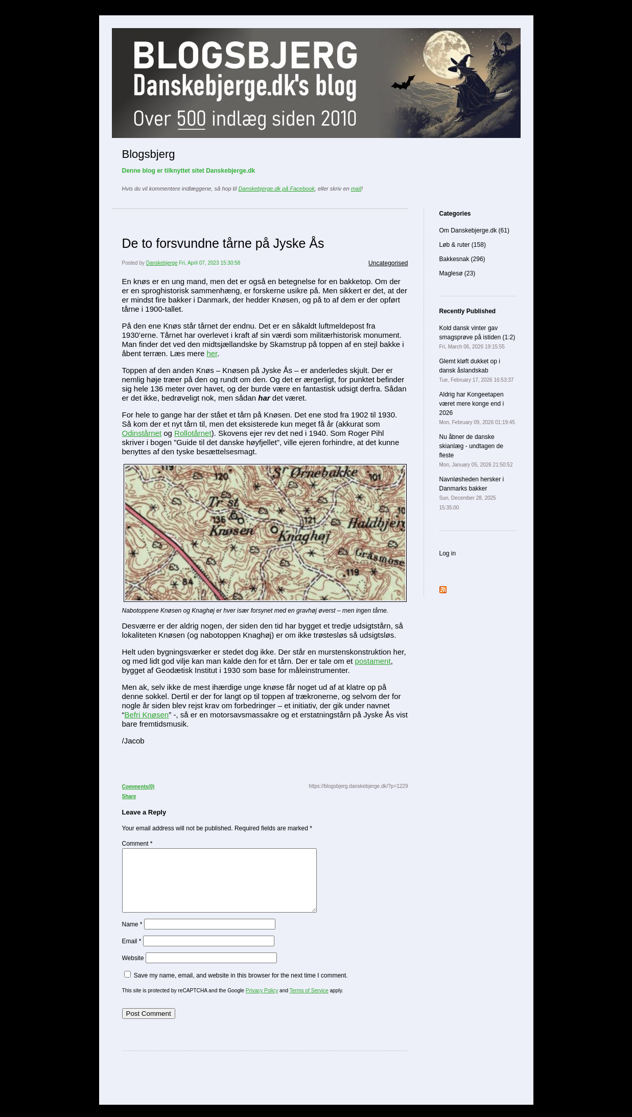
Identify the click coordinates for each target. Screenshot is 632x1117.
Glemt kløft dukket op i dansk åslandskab (476, 370)
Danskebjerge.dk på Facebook (277, 188)
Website (133, 970)
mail (356, 188)
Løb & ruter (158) (462, 244)
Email (132, 953)
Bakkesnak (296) (462, 259)
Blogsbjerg (148, 154)
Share (129, 796)
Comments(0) (138, 786)
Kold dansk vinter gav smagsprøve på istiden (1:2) (477, 337)
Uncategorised (388, 263)
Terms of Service (309, 1003)
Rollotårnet (193, 433)
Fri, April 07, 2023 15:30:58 (209, 263)
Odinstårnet (142, 433)
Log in (447, 553)
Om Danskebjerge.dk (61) (474, 230)
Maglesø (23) (457, 273)
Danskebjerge (162, 263)
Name (132, 936)
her (211, 353)
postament (373, 661)
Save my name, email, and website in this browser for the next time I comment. (241, 987)
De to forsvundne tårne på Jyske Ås (223, 243)
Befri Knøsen (147, 714)
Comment (137, 843)
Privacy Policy (262, 1003)
